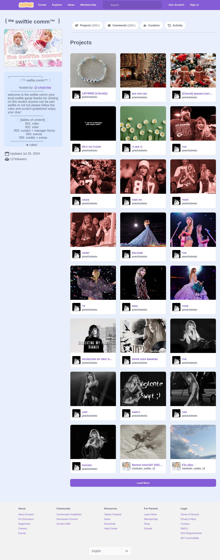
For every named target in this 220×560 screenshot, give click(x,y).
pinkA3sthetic (89, 97)
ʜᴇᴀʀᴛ (85, 252)
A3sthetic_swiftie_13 (143, 468)
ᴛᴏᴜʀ (185, 305)
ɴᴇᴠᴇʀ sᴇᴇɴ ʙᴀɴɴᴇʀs (145, 359)
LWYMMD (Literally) (95, 93)
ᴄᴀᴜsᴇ (85, 199)
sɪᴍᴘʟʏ (136, 412)
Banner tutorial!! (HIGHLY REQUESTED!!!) (147, 464)
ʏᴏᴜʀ (185, 199)
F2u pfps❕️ (189, 464)
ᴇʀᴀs (135, 305)
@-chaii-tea (42, 87)
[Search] (107, 5)
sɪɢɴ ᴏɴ (137, 199)
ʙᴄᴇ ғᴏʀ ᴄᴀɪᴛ (139, 93)
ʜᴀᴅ (184, 412)
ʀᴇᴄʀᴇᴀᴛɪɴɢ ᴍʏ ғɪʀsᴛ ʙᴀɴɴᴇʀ (98, 359)
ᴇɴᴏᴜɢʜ (87, 465)
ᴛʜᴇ (184, 146)
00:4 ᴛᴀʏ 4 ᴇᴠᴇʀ (91, 146)
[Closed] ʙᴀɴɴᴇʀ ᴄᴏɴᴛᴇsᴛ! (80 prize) (198, 93)
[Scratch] (26, 5)
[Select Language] (110, 551)
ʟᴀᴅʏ (84, 412)
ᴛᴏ (83, 305)
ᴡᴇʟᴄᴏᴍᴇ (137, 252)
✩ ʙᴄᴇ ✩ (137, 146)
